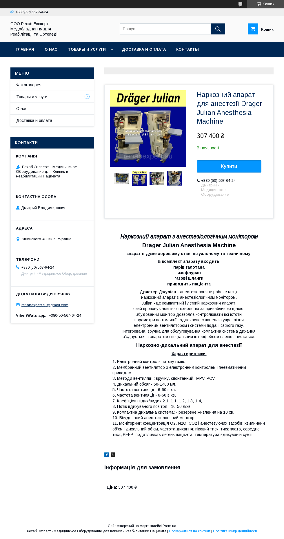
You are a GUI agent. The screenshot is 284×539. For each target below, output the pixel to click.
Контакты (187, 49)
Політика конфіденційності (235, 531)
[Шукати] (218, 28)
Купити (229, 166)
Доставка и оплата (144, 49)
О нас (51, 49)
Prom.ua (169, 526)
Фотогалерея (28, 84)
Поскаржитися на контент (189, 531)
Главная (25, 49)
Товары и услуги (87, 49)
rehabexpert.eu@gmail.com (44, 304)
